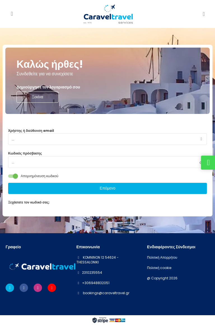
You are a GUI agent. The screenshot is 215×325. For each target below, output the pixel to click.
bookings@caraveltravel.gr (105, 293)
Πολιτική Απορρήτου (162, 257)
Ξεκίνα (37, 97)
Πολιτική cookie (159, 268)
